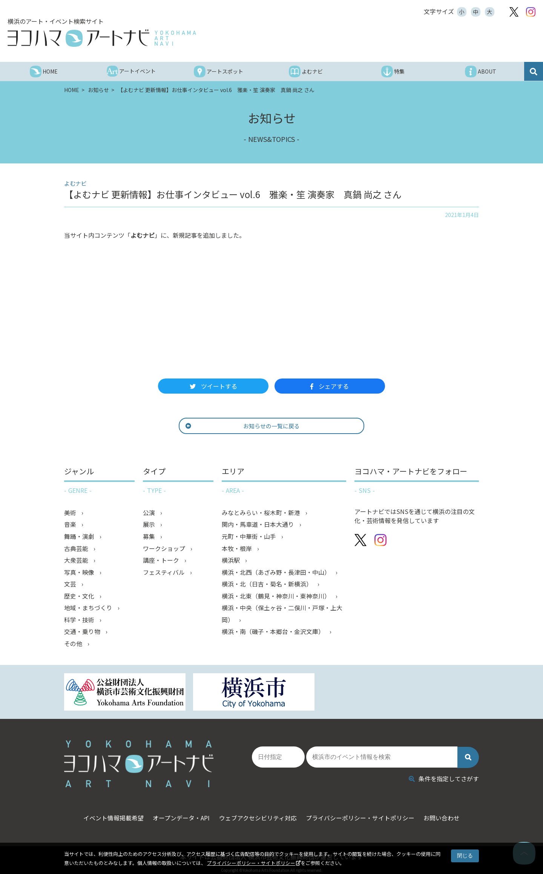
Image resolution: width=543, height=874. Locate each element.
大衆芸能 (77, 561)
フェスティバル (164, 573)
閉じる (465, 855)
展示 (149, 524)
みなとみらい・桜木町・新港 (262, 512)
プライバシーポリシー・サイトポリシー (251, 862)
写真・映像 (80, 573)
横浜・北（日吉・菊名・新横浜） (268, 585)
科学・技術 (80, 621)
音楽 (71, 524)
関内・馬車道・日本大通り (259, 524)
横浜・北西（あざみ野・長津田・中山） (277, 573)
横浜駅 (231, 561)
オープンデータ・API (178, 812)
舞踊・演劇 (80, 537)
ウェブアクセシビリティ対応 (258, 812)
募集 (149, 537)
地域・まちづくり (89, 609)
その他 (74, 645)
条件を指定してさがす (444, 773)
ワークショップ (165, 549)
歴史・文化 (80, 597)
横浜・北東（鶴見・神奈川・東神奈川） (277, 597)
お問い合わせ (447, 812)
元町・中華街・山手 (250, 537)
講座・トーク (162, 561)
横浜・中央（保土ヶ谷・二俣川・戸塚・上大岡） (282, 615)
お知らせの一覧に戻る (259, 426)
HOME (72, 90)
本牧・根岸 (237, 549)
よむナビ (142, 235)
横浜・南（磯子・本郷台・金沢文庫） (274, 633)
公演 (149, 512)
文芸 (71, 585)
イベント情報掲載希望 (108, 812)
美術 (71, 512)
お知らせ (99, 90)
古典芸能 (77, 549)
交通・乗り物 (83, 633)
